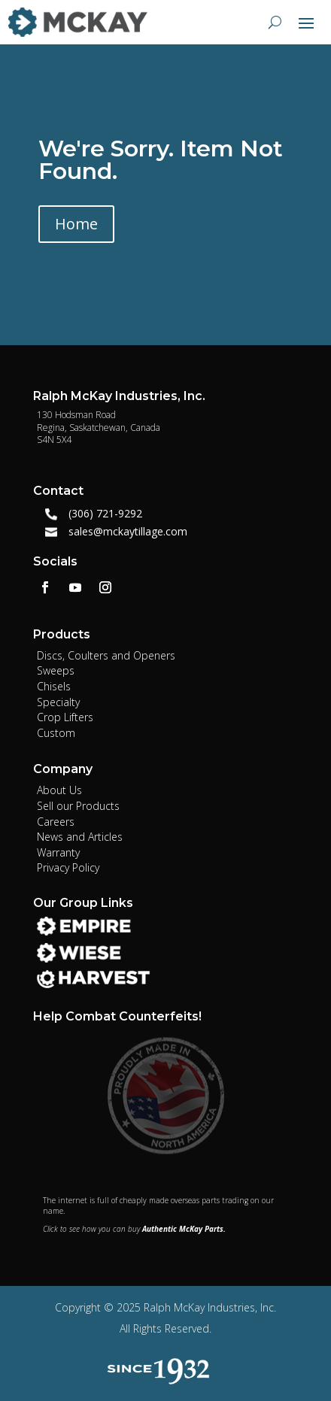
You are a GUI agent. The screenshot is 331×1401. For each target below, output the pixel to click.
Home (76, 224)
